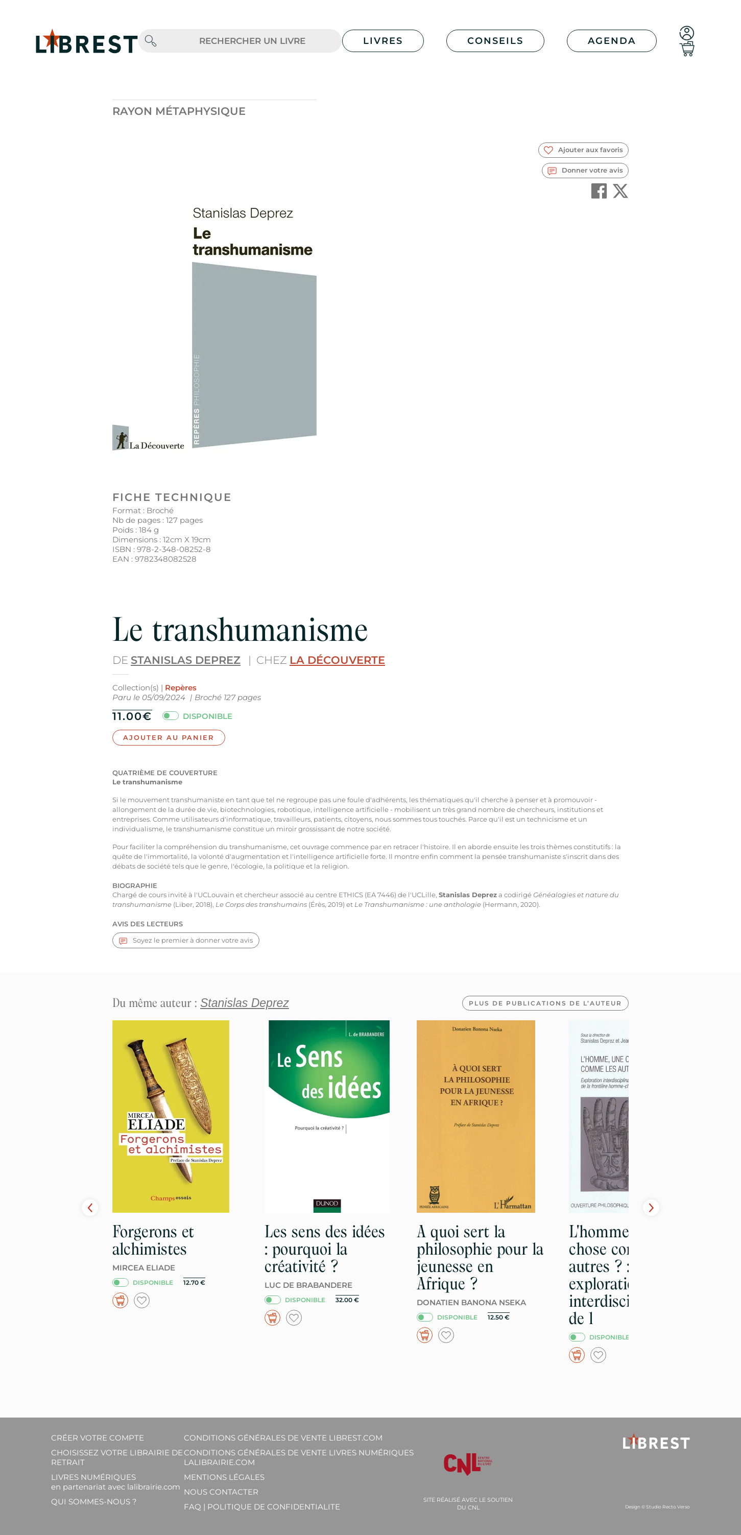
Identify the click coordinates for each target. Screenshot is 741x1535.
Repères (181, 687)
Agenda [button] (612, 40)
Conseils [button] (495, 40)
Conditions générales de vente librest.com (283, 1438)
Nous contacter (221, 1492)
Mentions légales (224, 1477)
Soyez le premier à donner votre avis (186, 940)
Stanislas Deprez (186, 660)
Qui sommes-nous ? (94, 1501)
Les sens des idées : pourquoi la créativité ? (325, 1249)
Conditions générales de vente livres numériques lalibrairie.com (299, 1457)
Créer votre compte (97, 1438)
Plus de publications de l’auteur (545, 1003)
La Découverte (337, 660)
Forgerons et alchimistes (153, 1240)
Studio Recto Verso (668, 1506)
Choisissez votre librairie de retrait (117, 1457)
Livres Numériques (115, 1482)
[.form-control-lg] (252, 41)
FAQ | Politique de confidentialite (262, 1507)
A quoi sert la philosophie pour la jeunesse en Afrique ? (480, 1257)
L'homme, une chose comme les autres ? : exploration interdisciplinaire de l (625, 1275)
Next (651, 1208)
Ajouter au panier (168, 737)
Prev (90, 1208)
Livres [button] (383, 40)
